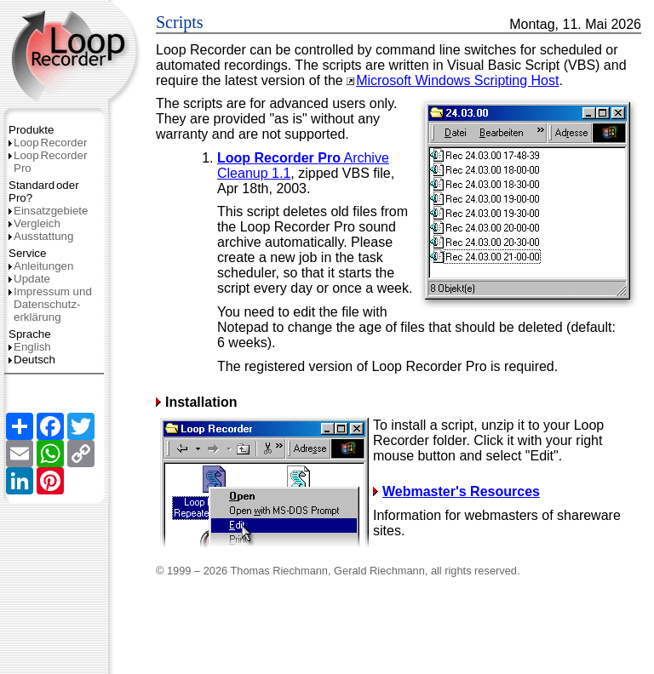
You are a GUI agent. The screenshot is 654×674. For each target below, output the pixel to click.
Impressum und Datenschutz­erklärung (50, 304)
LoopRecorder (48, 142)
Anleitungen (41, 266)
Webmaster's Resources (456, 491)
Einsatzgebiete (48, 210)
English (30, 346)
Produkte (31, 129)
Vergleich (34, 223)
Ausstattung (41, 236)
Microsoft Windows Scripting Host (453, 80)
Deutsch (32, 359)
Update (29, 278)
